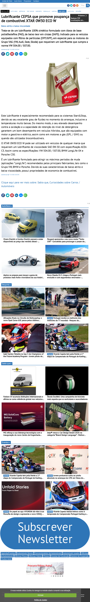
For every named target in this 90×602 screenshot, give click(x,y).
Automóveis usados (71, 553)
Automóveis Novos (25, 553)
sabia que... (62, 11)
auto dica (71, 11)
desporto (39, 11)
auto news (14, 11)
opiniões (78, 11)
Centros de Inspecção (80, 556)
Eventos (6, 442)
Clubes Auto (6, 559)
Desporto (6, 284)
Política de (40, 600)
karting (54, 11)
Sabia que (7, 363)
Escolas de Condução (60, 556)
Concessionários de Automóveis (48, 553)
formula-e (46, 11)
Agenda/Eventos (8, 553)
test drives (30, 11)
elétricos (22, 11)
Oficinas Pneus (21, 556)
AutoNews (7, 206)
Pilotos (46, 556)
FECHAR (40, 595)
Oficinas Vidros (35, 556)
